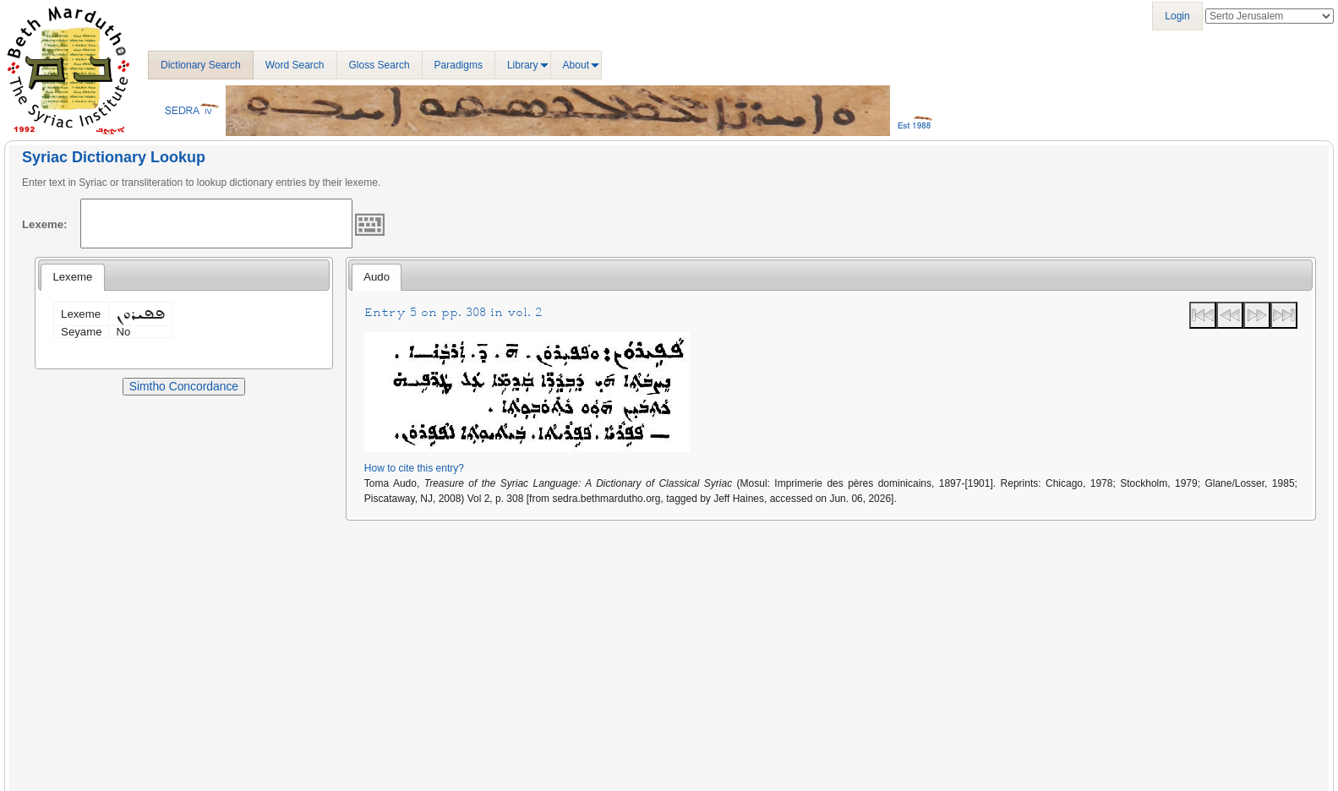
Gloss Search (379, 65)
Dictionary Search (201, 65)
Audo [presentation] (376, 276)
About (576, 65)
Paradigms (458, 65)
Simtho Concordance (183, 386)
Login (1177, 16)
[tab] (72, 277)
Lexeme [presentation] (72, 276)
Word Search (295, 65)
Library (522, 65)
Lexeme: (45, 224)
